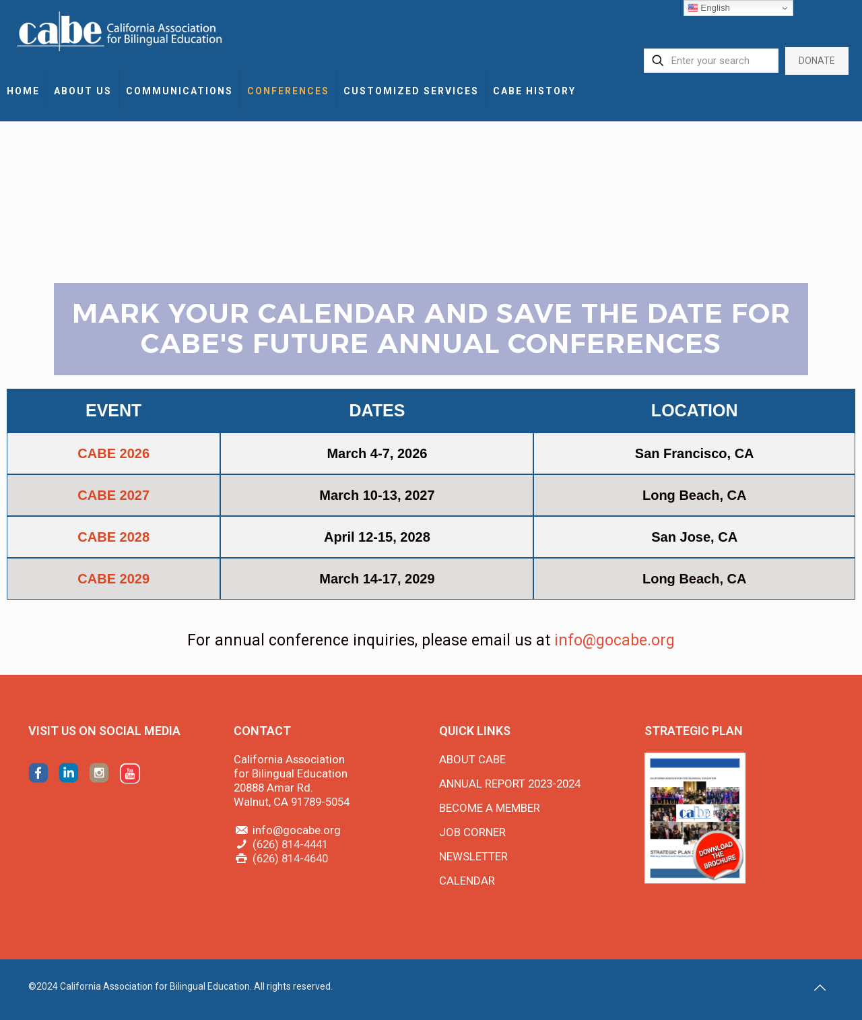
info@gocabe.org (614, 640)
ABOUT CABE (472, 759)
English (709, 8)
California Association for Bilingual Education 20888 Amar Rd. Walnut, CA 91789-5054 (292, 780)
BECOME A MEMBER (489, 808)
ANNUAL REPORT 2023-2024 (510, 783)
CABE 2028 (113, 537)
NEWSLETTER (473, 856)
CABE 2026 (113, 453)
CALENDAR (467, 880)
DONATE (817, 60)
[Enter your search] (711, 61)
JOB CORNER (472, 832)
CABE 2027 (113, 495)
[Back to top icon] (819, 988)
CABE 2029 (113, 578)
